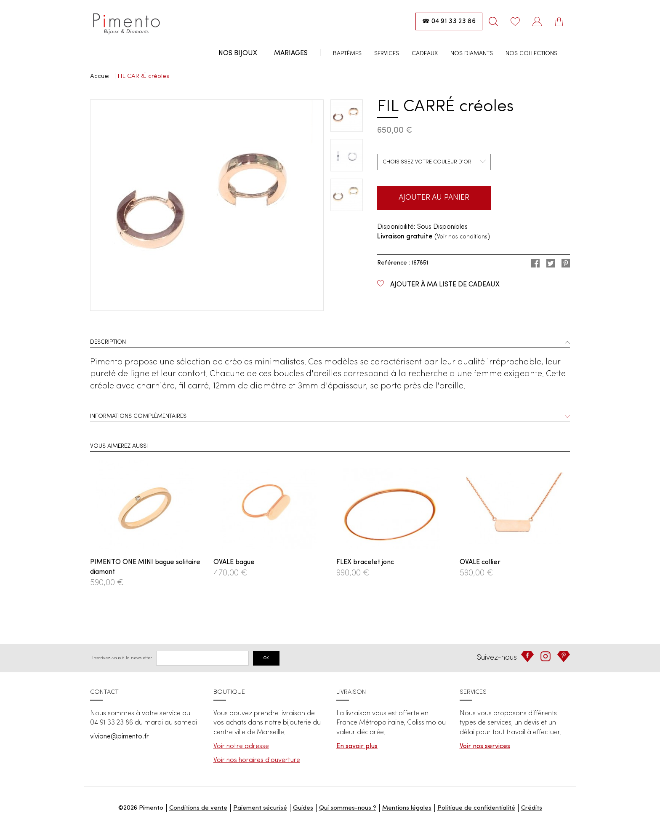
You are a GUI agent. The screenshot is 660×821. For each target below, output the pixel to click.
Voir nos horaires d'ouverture (256, 760)
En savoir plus (357, 746)
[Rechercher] (493, 21)
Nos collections (531, 53)
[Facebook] (527, 656)
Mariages (291, 53)
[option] (206, 205)
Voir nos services (485, 746)
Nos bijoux (237, 53)
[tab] (330, 343)
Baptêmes (347, 53)
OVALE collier (480, 562)
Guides (303, 808)
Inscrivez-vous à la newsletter (122, 658)
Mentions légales (406, 808)
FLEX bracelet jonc (365, 562)
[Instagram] (545, 656)
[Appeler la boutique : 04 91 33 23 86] (448, 21)
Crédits (531, 808)
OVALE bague (234, 562)
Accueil (100, 76)
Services (386, 53)
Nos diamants (471, 53)
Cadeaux (425, 53)
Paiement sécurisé (260, 808)
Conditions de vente (198, 808)
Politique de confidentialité (476, 808)
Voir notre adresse (241, 746)
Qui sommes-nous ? (347, 808)
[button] (330, 343)
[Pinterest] (563, 656)
